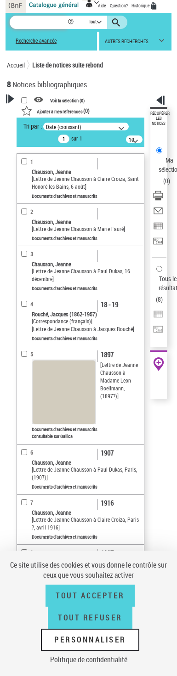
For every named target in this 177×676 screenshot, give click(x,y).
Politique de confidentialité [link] (88, 659)
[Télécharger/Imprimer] (158, 198)
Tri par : (32, 126)
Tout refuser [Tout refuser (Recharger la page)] (90, 618)
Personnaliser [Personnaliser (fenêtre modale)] (90, 640)
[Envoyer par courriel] (158, 213)
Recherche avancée (36, 40)
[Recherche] (38, 22)
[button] (71, 22)
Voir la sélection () (67, 100)
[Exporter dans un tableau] (158, 229)
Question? (119, 5)
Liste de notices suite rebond (67, 65)
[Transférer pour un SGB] (158, 244)
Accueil (16, 65)
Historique (141, 5)
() (55, 110)
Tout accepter (90, 596)
